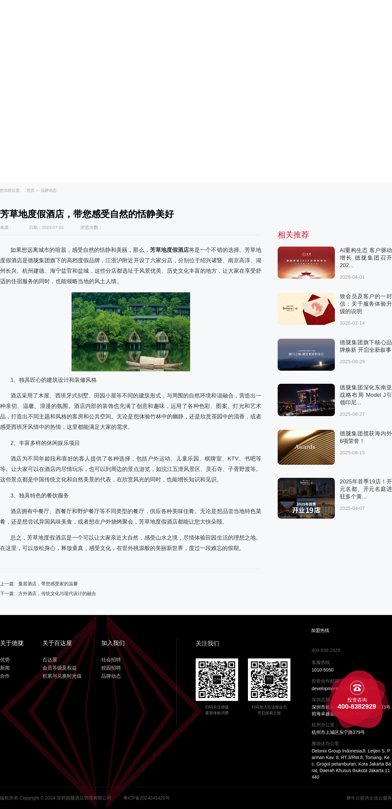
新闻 (268, 13)
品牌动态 (49, 190)
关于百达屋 (162, 13)
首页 (30, 190)
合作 (294, 13)
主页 (127, 13)
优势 (243, 13)
